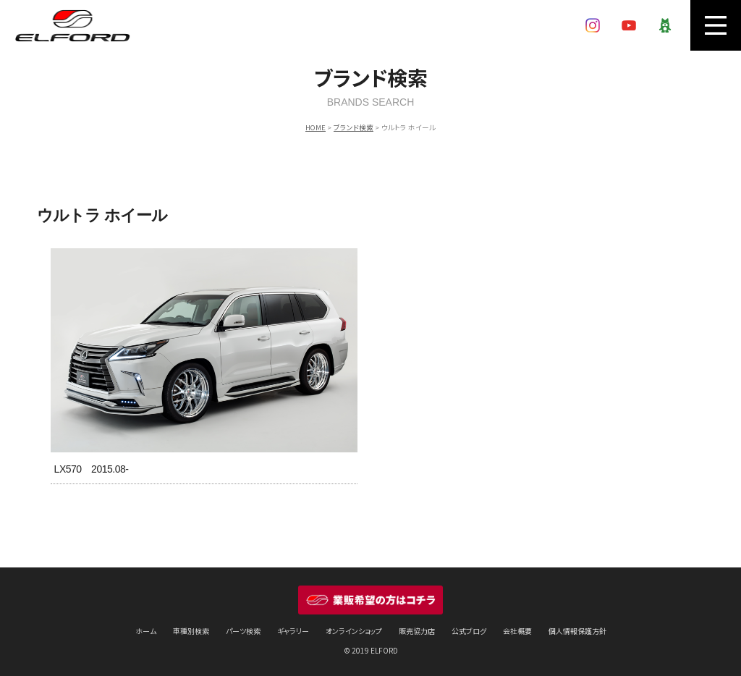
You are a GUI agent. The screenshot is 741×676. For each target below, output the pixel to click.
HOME (315, 127)
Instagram (593, 25)
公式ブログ (469, 630)
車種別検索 (191, 630)
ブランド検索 (353, 127)
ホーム (145, 630)
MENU (715, 25)
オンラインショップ (354, 630)
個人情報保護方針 (577, 630)
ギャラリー (293, 630)
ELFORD (72, 25)
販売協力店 (417, 630)
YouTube (629, 25)
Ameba (665, 25)
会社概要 (517, 630)
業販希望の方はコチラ (370, 600)
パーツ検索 (243, 630)
